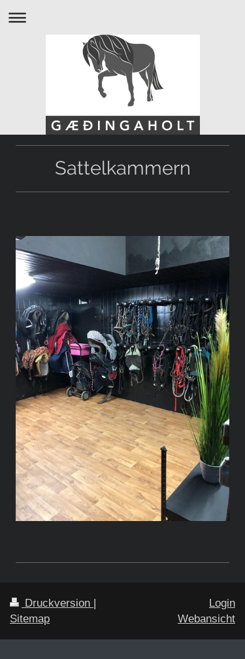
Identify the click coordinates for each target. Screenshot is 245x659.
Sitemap (30, 619)
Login (222, 603)
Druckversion (51, 603)
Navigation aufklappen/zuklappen (122, 17)
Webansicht (206, 619)
